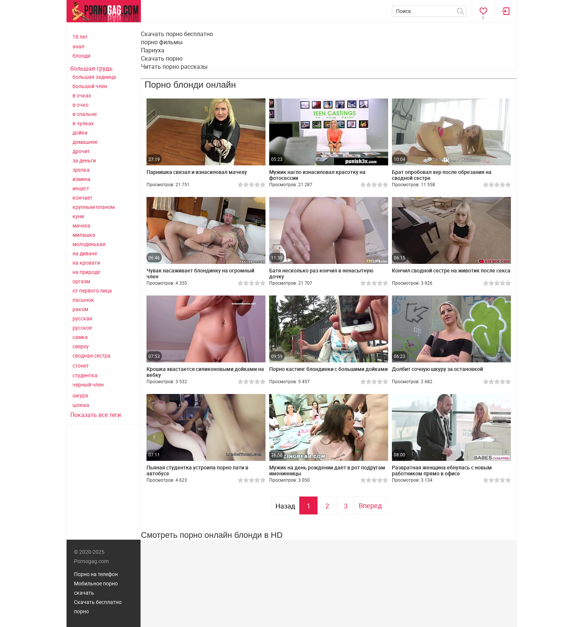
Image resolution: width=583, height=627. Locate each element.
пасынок (83, 299)
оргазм (81, 281)
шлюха (81, 404)
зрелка (81, 169)
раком (80, 309)
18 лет (80, 36)
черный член (88, 384)
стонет (81, 365)
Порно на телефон (96, 574)
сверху (81, 346)
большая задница (94, 76)
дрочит (81, 151)
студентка (85, 375)
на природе (86, 271)
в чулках (83, 123)
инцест (81, 188)
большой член (90, 86)
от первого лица (92, 290)
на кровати (86, 262)
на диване (85, 253)
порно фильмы (162, 42)
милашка (84, 234)
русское (82, 327)
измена (81, 178)
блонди (81, 55)
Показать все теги (95, 415)
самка (80, 336)
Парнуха (152, 50)
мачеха (81, 225)
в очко (80, 104)
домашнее (85, 141)
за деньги (84, 160)
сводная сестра (91, 355)
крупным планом (94, 206)
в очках (82, 95)
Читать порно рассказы (174, 66)
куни (78, 216)
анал (78, 46)
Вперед (370, 505)
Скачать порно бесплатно (177, 34)
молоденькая (89, 244)
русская (82, 318)
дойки (80, 132)
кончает (83, 197)
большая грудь (91, 68)
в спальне (85, 113)
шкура (80, 395)
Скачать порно (162, 58)
